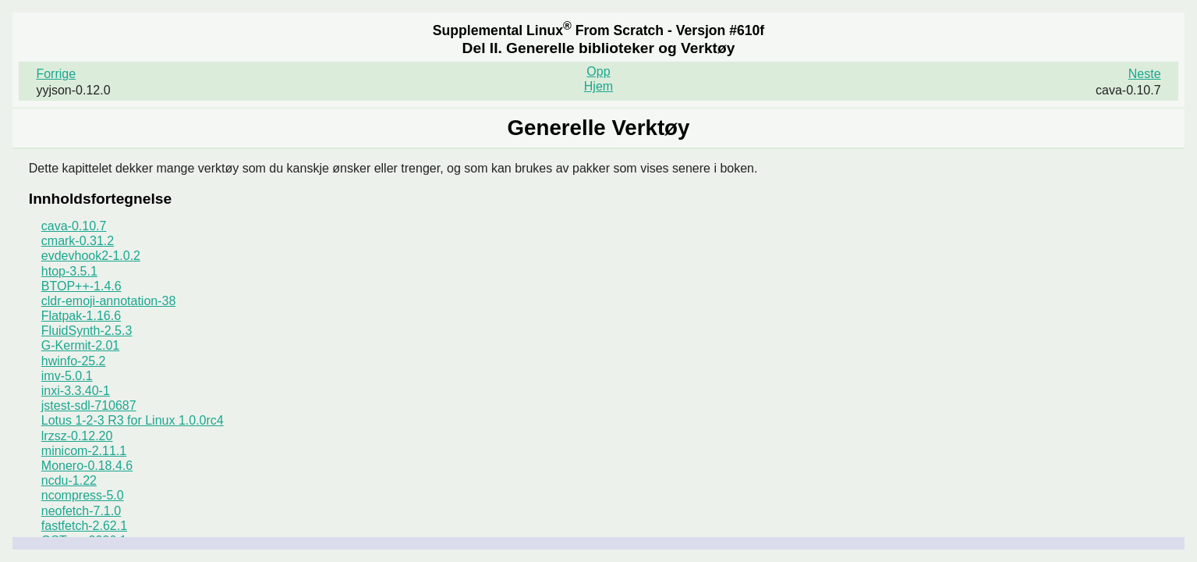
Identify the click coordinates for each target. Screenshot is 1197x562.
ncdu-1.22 (69, 480)
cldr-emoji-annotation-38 (108, 301)
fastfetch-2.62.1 (84, 525)
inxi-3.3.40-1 (75, 390)
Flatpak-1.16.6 (81, 315)
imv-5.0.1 (67, 375)
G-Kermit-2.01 (80, 345)
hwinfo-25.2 (73, 361)
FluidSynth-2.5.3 (87, 330)
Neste (1144, 73)
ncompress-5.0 (82, 495)
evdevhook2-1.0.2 (90, 255)
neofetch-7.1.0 (81, 511)
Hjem (598, 86)
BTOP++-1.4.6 (81, 286)
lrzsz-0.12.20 (77, 436)
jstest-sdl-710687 (88, 405)
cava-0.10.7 (74, 226)
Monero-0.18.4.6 (87, 465)
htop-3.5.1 (69, 271)
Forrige (56, 73)
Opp (598, 71)
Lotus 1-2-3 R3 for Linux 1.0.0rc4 (132, 420)
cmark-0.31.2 (77, 240)
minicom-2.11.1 (83, 450)
